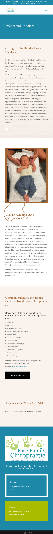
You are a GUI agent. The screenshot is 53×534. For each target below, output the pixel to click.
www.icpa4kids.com (19, 367)
